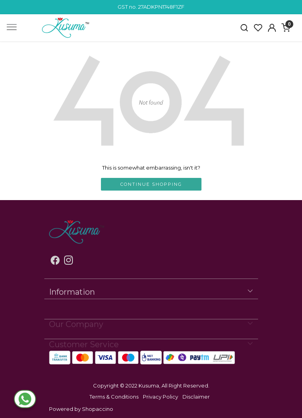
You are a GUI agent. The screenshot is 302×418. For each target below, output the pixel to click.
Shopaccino (97, 409)
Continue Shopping (151, 184)
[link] (244, 27)
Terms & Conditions (114, 396)
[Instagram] (69, 261)
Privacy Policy (160, 396)
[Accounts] (272, 27)
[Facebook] (55, 261)
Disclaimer (196, 396)
